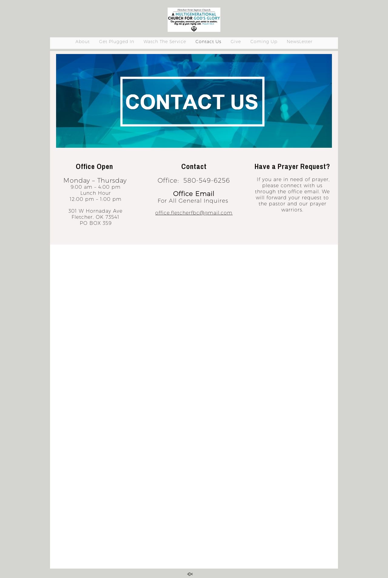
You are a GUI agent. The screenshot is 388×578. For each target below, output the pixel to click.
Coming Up (263, 41)
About (82, 41)
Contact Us (208, 41)
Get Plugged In (116, 41)
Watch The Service (165, 41)
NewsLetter (300, 41)
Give (236, 41)
